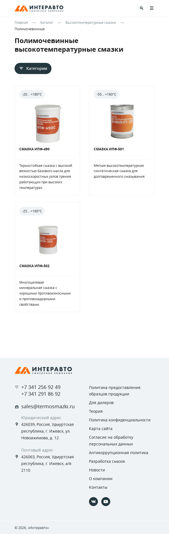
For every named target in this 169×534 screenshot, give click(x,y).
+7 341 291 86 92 (40, 393)
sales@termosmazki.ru (48, 406)
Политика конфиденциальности (120, 420)
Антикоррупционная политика (118, 452)
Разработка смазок (107, 461)
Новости (97, 470)
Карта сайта (100, 428)
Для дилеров (101, 402)
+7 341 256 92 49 (40, 387)
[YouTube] (105, 501)
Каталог (46, 22)
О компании (100, 478)
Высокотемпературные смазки (90, 22)
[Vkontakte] (93, 501)
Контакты (98, 487)
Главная (21, 22)
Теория (96, 411)
